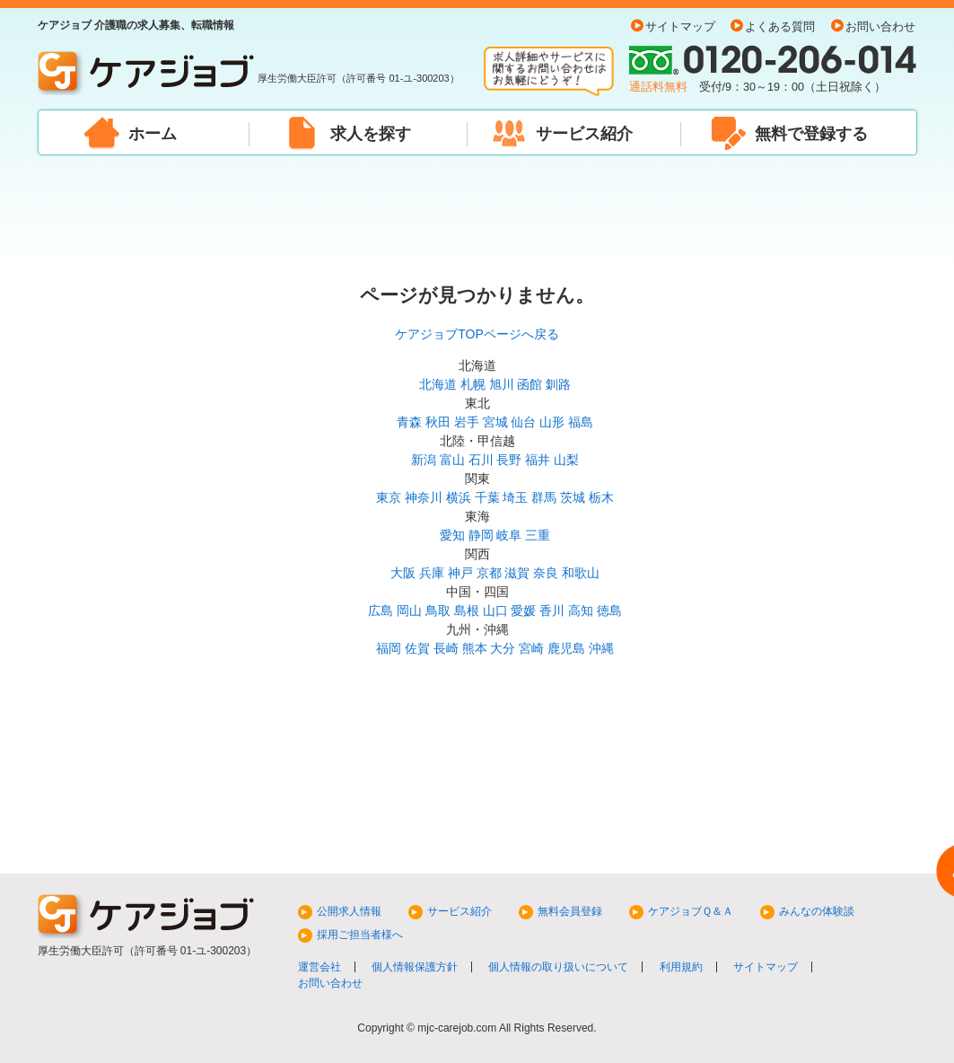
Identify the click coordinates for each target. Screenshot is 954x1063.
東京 (388, 497)
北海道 (438, 384)
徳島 (609, 610)
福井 (537, 459)
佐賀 (417, 648)
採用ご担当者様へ (360, 934)
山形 (552, 422)
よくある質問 (780, 27)
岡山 (409, 610)
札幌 (473, 384)
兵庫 (431, 573)
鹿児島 (566, 648)
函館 (529, 384)
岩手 (466, 422)
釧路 (558, 384)
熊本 (474, 648)
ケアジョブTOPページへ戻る (477, 334)
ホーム (152, 134)
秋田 (438, 422)
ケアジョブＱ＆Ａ (690, 911)
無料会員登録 (570, 911)
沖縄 (601, 648)
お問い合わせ (880, 27)
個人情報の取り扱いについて (558, 967)
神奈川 (423, 497)
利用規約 (681, 967)
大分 (502, 648)
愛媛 (523, 610)
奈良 (545, 573)
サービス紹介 (584, 134)
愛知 (452, 535)
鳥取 (438, 610)
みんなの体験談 (816, 911)
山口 (495, 610)
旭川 (501, 384)
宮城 (495, 422)
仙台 (523, 422)
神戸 (460, 573)
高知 (580, 610)
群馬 (543, 497)
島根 (466, 610)
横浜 (458, 497)
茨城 (572, 497)
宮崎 (531, 648)
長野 (508, 459)
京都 (489, 573)
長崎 (446, 648)
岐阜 (508, 535)
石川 (481, 459)
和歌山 (581, 573)
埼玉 (515, 497)
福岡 (388, 648)
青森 (409, 422)
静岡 (481, 535)
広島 (380, 610)
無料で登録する (811, 134)
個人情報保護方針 (415, 967)
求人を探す (370, 134)
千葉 (487, 497)
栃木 (601, 497)
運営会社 (319, 967)
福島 (580, 422)
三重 (537, 535)
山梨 (566, 459)
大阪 (403, 573)
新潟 (423, 459)
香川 (552, 610)
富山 (452, 459)
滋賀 (517, 573)
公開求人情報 (349, 911)
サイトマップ (680, 27)
